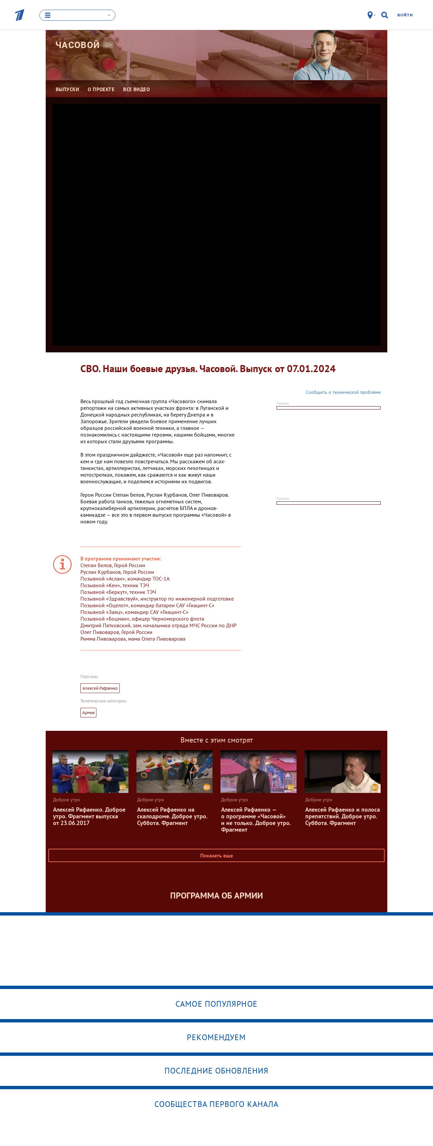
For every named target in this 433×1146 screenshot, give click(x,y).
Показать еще (216, 855)
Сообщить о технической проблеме (343, 392)
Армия (88, 712)
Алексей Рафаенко (100, 688)
